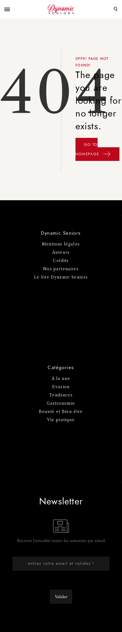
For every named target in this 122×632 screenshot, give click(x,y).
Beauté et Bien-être (61, 411)
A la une (61, 378)
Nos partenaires (61, 268)
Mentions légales (61, 244)
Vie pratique (61, 419)
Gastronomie (61, 403)
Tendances (61, 395)
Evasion (61, 386)
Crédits (61, 260)
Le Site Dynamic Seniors (61, 277)
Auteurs (61, 252)
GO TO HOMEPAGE (93, 151)
